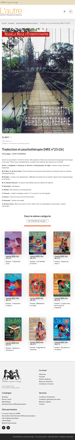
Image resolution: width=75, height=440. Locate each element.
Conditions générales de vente (49, 399)
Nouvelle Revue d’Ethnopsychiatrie (14, 404)
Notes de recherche (46, 381)
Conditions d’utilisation (47, 397)
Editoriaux (42, 374)
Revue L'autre (6, 399)
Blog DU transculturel (9, 423)
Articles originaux (45, 379)
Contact (41, 404)
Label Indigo (69, 436)
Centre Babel (6, 420)
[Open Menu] (64, 11)
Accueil (4, 23)
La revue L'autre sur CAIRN (11, 413)
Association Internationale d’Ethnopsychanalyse (18, 416)
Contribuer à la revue (46, 384)
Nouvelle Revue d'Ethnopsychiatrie (27, 23)
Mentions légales (45, 402)
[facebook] (3, 427)
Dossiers (42, 376)
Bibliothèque (6, 402)
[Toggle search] (70, 11)
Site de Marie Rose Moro (10, 418)
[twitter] (8, 427)
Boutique (11, 23)
